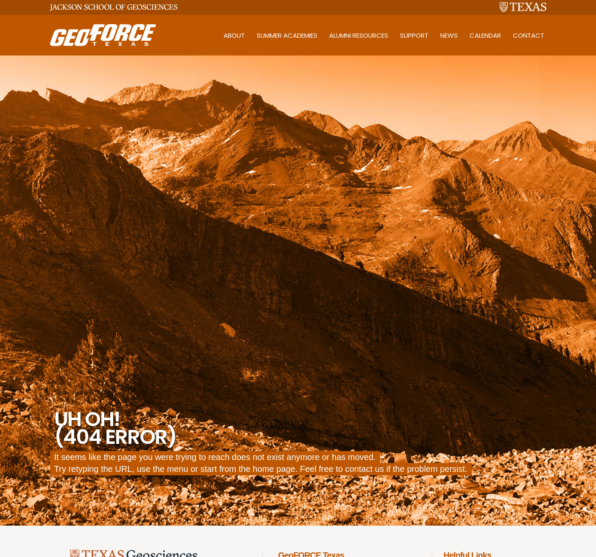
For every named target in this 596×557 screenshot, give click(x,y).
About (234, 35)
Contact (528, 35)
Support (414, 35)
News (449, 35)
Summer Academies (287, 35)
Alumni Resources (358, 35)
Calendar (485, 35)
